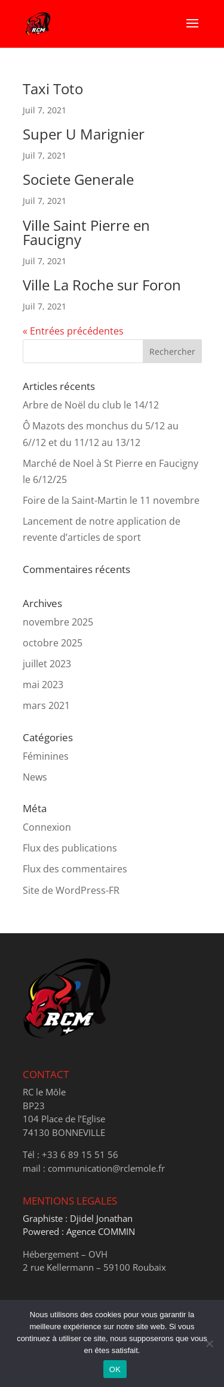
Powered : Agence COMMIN (79, 1231)
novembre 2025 (58, 622)
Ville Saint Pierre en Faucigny (86, 232)
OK (115, 1369)
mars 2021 (46, 705)
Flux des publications (70, 848)
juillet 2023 (47, 663)
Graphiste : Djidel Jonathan (78, 1218)
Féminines (46, 756)
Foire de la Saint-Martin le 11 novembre (111, 500)
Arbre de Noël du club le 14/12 (91, 404)
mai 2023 (43, 684)
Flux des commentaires (75, 868)
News (35, 777)
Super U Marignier (84, 134)
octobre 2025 (52, 642)
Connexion (47, 827)
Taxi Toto (53, 88)
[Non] (209, 1343)
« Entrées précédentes (73, 331)
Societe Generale (78, 179)
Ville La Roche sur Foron (102, 285)
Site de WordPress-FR (71, 890)
